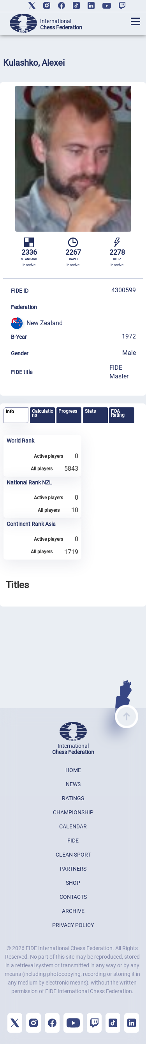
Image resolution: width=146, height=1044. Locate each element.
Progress (67, 411)
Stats (90, 411)
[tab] (16, 415)
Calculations (42, 413)
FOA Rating (118, 413)
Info (10, 411)
